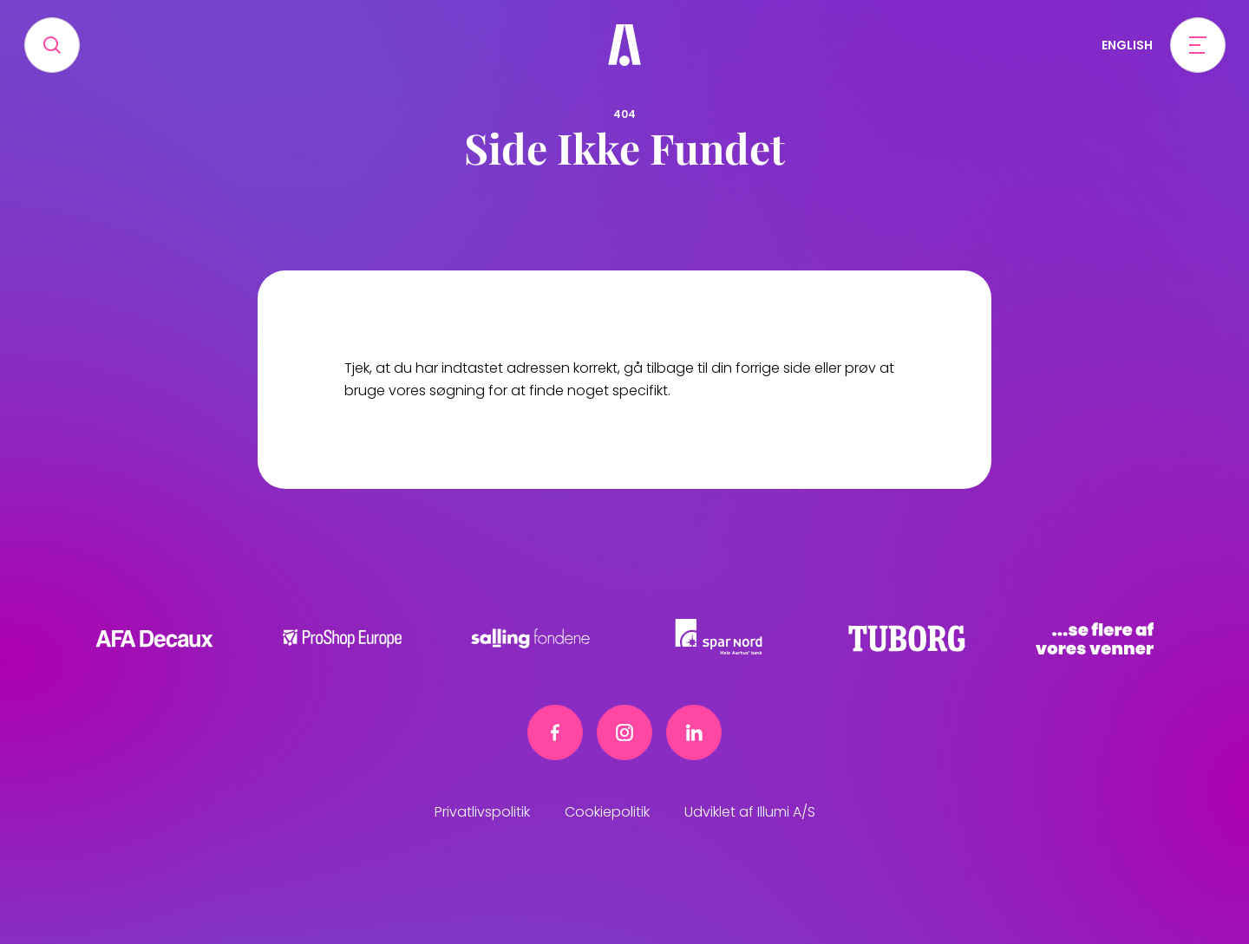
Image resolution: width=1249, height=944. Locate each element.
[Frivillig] (624, 45)
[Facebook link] (555, 732)
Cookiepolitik (607, 812)
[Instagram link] (624, 732)
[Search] (52, 45)
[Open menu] (1198, 45)
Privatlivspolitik (482, 812)
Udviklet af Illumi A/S (749, 812)
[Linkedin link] (694, 732)
